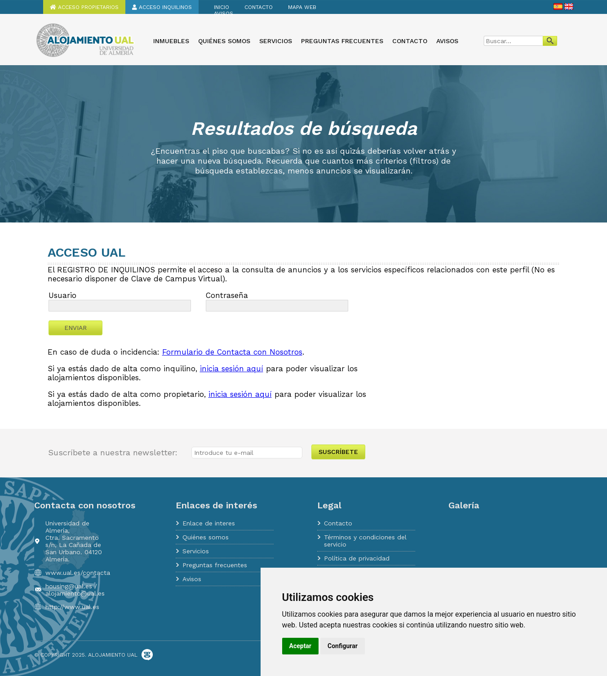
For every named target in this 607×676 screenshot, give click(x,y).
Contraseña (227, 295)
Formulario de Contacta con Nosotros (232, 351)
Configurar (343, 645)
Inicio (221, 7)
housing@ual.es (68, 586)
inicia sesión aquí (231, 368)
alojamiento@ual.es (75, 593)
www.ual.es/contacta (77, 572)
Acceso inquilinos (162, 7)
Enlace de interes (208, 523)
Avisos (223, 13)
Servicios (275, 40)
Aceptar (300, 645)
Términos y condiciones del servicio (365, 541)
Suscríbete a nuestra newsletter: (112, 452)
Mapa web (302, 7)
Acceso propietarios (84, 7)
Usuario (62, 295)
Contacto (258, 7)
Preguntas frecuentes (342, 40)
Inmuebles (171, 40)
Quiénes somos (224, 40)
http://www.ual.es (72, 606)
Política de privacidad (357, 558)
